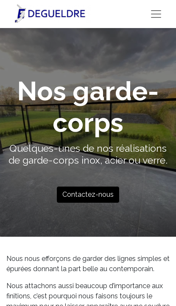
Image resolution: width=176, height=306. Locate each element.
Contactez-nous (88, 194)
